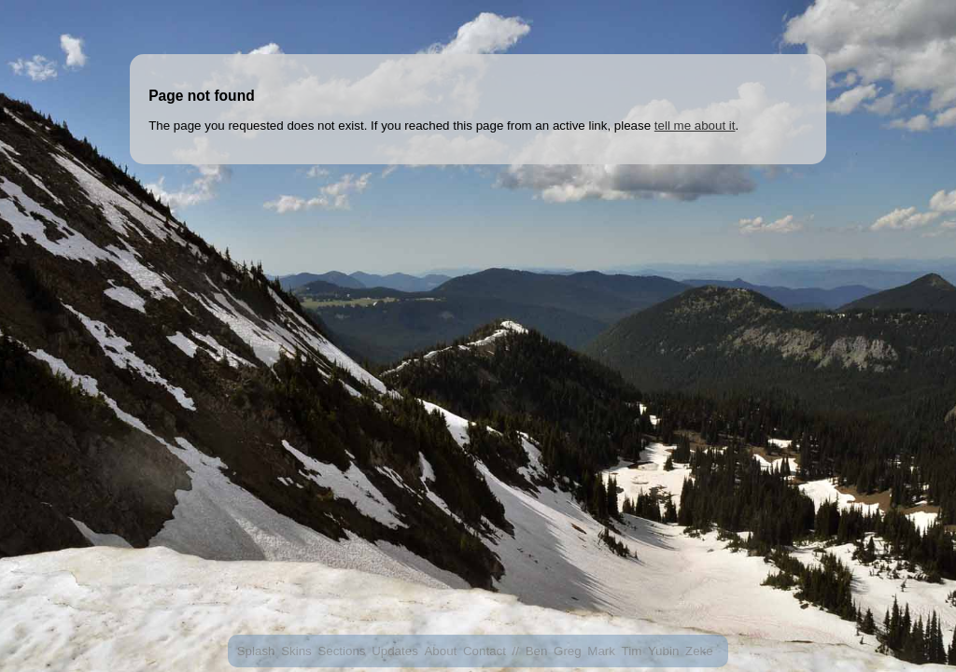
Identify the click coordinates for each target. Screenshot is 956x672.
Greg (568, 651)
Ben (537, 651)
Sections (341, 651)
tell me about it (695, 126)
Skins (296, 651)
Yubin (663, 651)
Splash (256, 651)
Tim (632, 651)
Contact (484, 651)
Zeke (699, 651)
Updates (395, 651)
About (440, 651)
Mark (601, 651)
